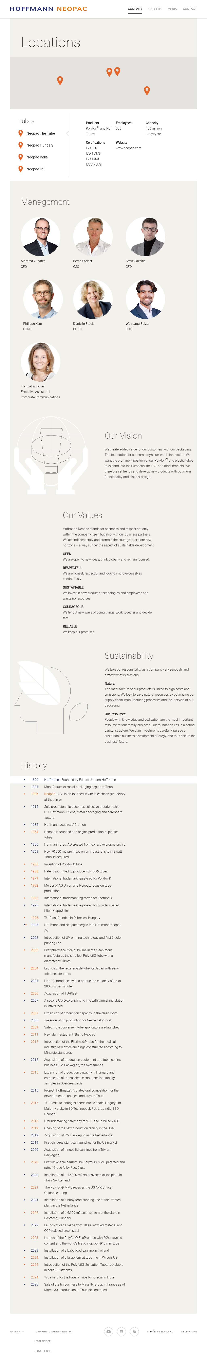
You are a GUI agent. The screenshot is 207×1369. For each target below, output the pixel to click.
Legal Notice (42, 1341)
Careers (155, 9)
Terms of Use (42, 1351)
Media (172, 9)
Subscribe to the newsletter (52, 1331)
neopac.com (189, 1331)
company (135, 9)
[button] (109, 72)
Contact (190, 9)
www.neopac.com (128, 148)
